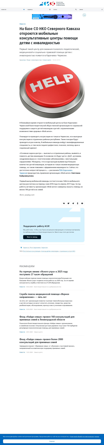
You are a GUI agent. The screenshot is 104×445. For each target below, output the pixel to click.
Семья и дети (46, 60)
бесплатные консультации (31, 251)
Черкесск (26, 247)
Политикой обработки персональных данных (84, 436)
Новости (22, 24)
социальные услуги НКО (67, 251)
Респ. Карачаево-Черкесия (39, 247)
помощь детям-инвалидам (50, 251)
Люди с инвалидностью (34, 60)
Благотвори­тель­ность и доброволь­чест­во (47, 287)
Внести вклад (32, 237)
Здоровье (23, 60)
